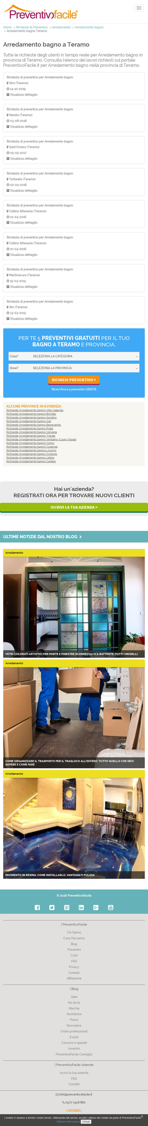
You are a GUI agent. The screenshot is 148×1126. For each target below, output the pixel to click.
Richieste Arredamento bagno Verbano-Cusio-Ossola (41, 439)
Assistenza (74, 1014)
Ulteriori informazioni (68, 1121)
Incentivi (74, 1048)
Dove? (14, 368)
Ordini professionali (74, 1031)
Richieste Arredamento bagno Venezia (31, 432)
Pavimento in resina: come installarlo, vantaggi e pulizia (50, 875)
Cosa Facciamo (74, 938)
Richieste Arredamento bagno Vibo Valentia (34, 410)
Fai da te (74, 1002)
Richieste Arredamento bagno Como (30, 443)
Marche (74, 1008)
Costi (74, 955)
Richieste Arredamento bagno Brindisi (31, 413)
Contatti (74, 972)
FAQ (74, 961)
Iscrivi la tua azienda (74, 1072)
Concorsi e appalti (74, 1042)
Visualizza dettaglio (22, 94)
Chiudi (86, 1121)
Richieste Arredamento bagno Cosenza (31, 446)
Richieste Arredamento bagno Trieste (30, 435)
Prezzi (74, 1019)
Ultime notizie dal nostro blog (42, 536)
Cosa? (14, 356)
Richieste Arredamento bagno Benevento (33, 424)
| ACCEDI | (74, 1110)
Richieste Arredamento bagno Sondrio (31, 417)
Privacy (74, 967)
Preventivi (74, 949)
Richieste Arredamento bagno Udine (30, 457)
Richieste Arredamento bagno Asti (28, 421)
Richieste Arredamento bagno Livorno (31, 450)
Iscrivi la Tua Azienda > (74, 507)
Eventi (74, 1037)
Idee (74, 997)
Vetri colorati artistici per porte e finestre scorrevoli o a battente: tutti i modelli (71, 654)
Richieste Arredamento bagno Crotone (31, 454)
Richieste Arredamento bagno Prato (29, 428)
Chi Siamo (74, 932)
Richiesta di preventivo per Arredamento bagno (40, 77)
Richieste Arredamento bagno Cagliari (31, 461)
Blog (74, 944)
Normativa (74, 1025)
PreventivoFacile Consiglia (74, 1054)
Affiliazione (74, 978)
